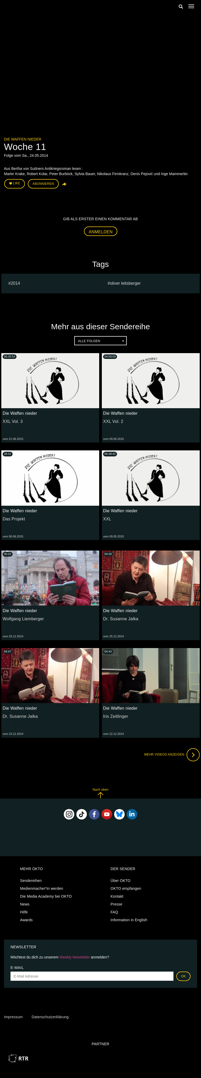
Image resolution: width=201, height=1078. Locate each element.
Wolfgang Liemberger (23, 619)
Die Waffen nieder (22, 139)
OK (183, 976)
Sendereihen (31, 880)
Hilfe (24, 912)
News (25, 904)
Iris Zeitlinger (115, 716)
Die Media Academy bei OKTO (46, 896)
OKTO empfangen (125, 888)
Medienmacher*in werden (41, 888)
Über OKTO (120, 880)
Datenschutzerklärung (49, 1017)
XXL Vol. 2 (113, 421)
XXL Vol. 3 (13, 421)
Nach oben (100, 793)
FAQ (114, 912)
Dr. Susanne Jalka (120, 619)
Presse (116, 904)
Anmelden (101, 232)
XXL (107, 519)
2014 (15, 283)
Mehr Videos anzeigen (172, 754)
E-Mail (17, 968)
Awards (26, 920)
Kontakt (116, 896)
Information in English (128, 920)
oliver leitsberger (125, 283)
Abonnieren (43, 184)
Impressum (13, 1017)
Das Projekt (14, 519)
